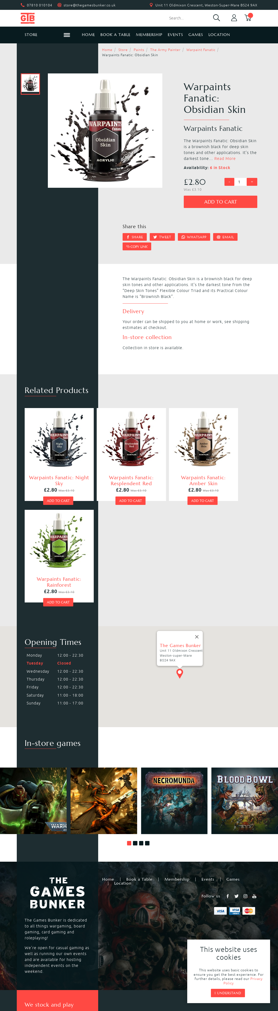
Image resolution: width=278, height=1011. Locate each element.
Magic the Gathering (159, 924)
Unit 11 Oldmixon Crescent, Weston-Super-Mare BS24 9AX (206, 5)
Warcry (146, 918)
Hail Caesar (92, 936)
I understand (228, 993)
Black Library (220, 912)
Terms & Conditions (175, 976)
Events (175, 34)
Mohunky (180, 989)
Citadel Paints (221, 918)
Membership (149, 34)
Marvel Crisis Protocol (103, 942)
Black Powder (152, 936)
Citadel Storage (222, 936)
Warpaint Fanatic (200, 50)
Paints (139, 50)
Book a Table (115, 34)
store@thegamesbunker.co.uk (90, 5)
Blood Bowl (35, 918)
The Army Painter (165, 50)
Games (195, 34)
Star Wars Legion (156, 942)
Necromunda (151, 912)
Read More (225, 158)
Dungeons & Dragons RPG (49, 942)
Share (134, 237)
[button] (129, 727)
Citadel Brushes (222, 924)
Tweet (162, 237)
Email (225, 237)
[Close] (197, 521)
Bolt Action (35, 936)
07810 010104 (39, 5)
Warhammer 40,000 (43, 912)
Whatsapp (194, 237)
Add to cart (220, 202)
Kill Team (90, 912)
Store (123, 50)
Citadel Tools (220, 930)
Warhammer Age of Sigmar (108, 918)
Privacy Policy (130, 976)
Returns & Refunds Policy (81, 976)
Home (88, 34)
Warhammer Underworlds (49, 924)
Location (219, 34)
